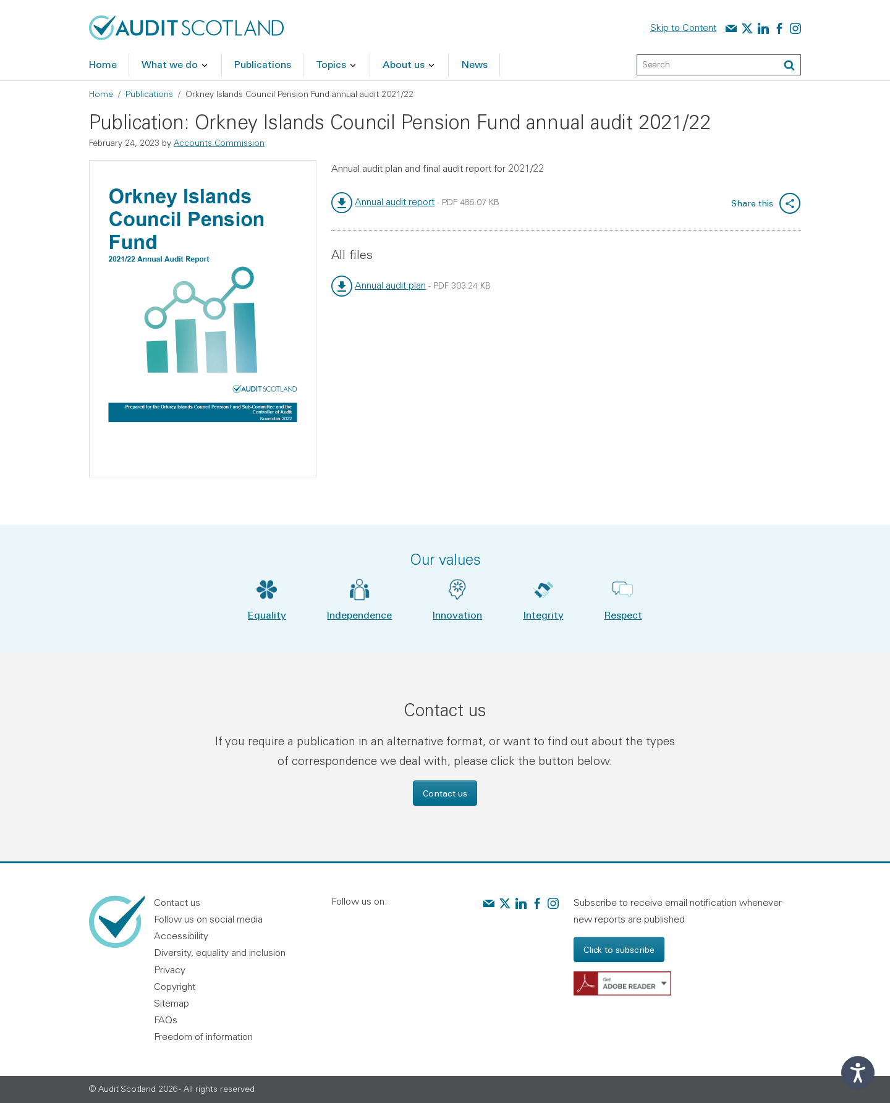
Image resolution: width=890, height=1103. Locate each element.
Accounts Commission (219, 142)
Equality (267, 614)
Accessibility (181, 935)
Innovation (457, 614)
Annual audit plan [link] (390, 285)
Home (101, 93)
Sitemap (171, 1003)
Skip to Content (683, 27)
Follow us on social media (208, 919)
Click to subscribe (619, 949)
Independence (359, 614)
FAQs (165, 1019)
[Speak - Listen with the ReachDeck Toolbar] (858, 1072)
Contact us (445, 793)
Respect (623, 614)
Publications (149, 93)
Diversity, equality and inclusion (220, 952)
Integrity (543, 614)
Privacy (169, 969)
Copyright (174, 986)
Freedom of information (203, 1036)
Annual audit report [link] (394, 201)
